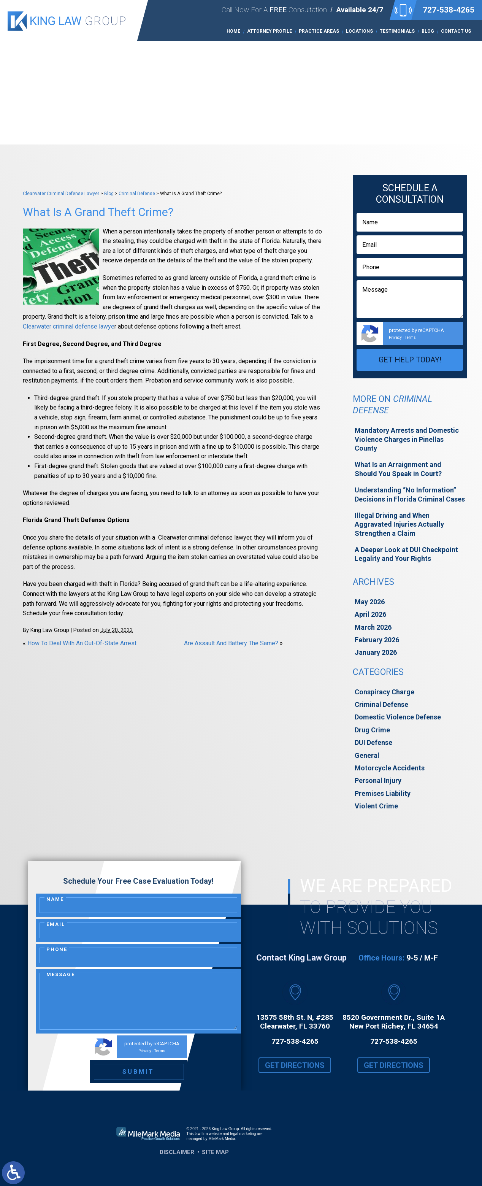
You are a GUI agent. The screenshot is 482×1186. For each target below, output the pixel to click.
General (367, 755)
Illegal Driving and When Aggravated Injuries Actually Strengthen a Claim (399, 524)
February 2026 (377, 640)
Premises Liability (383, 793)
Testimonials (397, 31)
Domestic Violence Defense (398, 717)
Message (60, 974)
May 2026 (370, 602)
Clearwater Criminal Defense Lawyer (61, 193)
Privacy (395, 337)
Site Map (215, 1152)
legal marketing (243, 1134)
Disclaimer (177, 1152)
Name (55, 899)
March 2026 (373, 627)
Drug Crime (372, 730)
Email (55, 924)
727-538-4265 (448, 9)
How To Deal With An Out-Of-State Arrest (81, 643)
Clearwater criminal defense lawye (68, 326)
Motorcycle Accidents (390, 768)
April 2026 (370, 614)
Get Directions (295, 1071)
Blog (428, 31)
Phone (56, 949)
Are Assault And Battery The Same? (231, 643)
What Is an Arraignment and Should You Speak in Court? (398, 468)
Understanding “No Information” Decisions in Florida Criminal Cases (410, 494)
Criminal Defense (137, 193)
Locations (359, 31)
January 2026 (376, 652)
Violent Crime (376, 806)
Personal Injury (378, 780)
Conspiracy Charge (384, 692)
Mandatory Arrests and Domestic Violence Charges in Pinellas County (407, 439)
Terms (410, 337)
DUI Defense (373, 742)
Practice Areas (319, 31)
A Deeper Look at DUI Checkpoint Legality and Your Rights (406, 554)
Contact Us (456, 31)
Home (233, 31)
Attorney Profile (269, 31)
